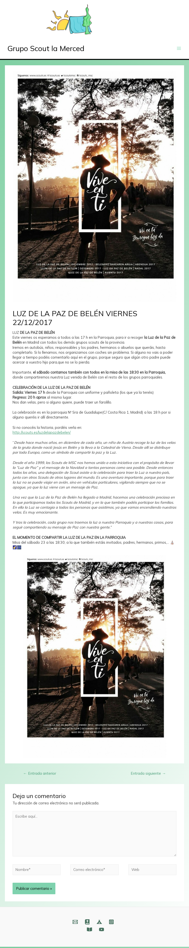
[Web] (87, 923)
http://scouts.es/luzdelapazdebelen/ (42, 433)
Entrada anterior (39, 774)
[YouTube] (101, 930)
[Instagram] (111, 923)
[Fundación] (89, 930)
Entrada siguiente (148, 774)
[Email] (75, 923)
